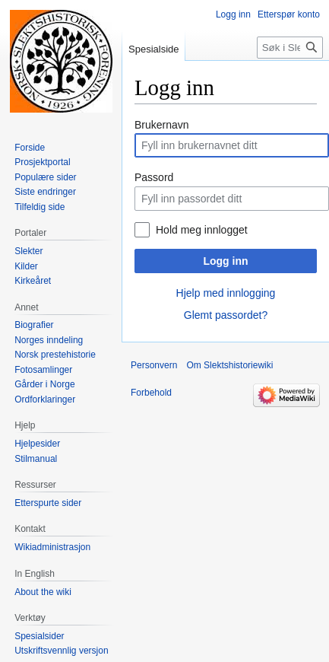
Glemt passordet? (226, 315)
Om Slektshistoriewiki (229, 365)
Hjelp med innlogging (226, 293)
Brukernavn (161, 125)
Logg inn (225, 261)
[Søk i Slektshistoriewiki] (290, 48)
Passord (153, 177)
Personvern (154, 365)
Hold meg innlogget (202, 230)
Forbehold (151, 392)
